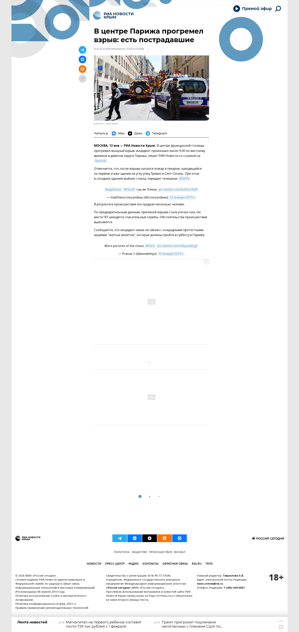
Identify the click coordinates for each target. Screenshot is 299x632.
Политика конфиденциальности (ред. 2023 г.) (45, 604)
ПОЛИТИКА (122, 552)
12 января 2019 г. (182, 197)
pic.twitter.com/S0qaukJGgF (177, 246)
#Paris (150, 246)
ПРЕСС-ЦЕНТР (115, 564)
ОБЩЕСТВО (139, 552)
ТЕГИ (209, 564)
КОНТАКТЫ (150, 564)
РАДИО (133, 564)
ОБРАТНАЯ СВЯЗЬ (175, 564)
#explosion (113, 189)
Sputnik (100, 161)
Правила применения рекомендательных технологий (51, 608)
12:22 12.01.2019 (102, 48)
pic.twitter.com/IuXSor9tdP (178, 189)
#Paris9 (129, 189)
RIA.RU (197, 564)
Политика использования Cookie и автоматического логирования (50, 598)
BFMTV (184, 178)
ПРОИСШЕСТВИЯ (160, 552)
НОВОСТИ (94, 564)
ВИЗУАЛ (179, 552)
